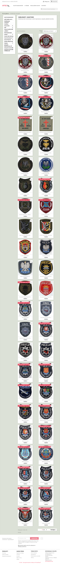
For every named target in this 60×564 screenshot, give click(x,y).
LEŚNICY (6, 31)
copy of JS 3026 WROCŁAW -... (25, 235)
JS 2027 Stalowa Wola (46, 194)
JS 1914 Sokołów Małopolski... (25, 152)
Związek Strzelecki (8, 47)
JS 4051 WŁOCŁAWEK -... (25, 255)
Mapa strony (19, 557)
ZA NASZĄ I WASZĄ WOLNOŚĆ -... (25, 132)
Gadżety (6, 24)
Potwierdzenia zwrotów (35, 556)
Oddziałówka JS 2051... (25, 50)
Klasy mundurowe (8, 29)
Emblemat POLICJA (46, 255)
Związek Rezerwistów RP (8, 45)
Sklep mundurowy (18, 5)
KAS (5, 27)
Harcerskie (7, 25)
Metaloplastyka (8, 32)
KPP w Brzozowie (25, 317)
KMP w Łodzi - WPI (46, 441)
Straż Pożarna (7, 39)
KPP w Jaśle (46, 379)
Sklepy (18, 559)
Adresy (32, 557)
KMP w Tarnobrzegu (46, 461)
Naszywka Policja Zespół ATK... (46, 276)
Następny (54, 530)
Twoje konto (34, 551)
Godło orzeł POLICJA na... (25, 276)
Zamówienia (33, 554)
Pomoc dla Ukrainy (8, 36)
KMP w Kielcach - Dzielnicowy (46, 420)
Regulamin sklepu (35, 5)
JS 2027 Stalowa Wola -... (25, 194)
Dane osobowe (34, 552)
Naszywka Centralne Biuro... (46, 317)
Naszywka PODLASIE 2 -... (25, 111)
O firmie (27, 5)
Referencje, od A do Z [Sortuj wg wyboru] (50, 31)
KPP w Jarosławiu (25, 379)
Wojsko (6, 43)
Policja (5, 34)
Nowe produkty (5, 554)
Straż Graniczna (8, 38)
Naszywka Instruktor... (25, 358)
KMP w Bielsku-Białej (46, 399)
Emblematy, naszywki (7, 21)
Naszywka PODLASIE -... (46, 91)
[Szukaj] (49, 9)
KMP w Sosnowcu (25, 420)
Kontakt (43, 5)
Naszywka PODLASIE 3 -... (46, 111)
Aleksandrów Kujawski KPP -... (46, 482)
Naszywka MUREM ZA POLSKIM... (46, 70)
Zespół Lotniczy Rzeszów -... (25, 399)
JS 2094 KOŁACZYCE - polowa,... (25, 214)
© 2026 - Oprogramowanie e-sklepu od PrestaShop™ (30, 562)
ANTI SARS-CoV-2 (8, 19)
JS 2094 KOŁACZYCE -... (46, 214)
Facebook (42, 538)
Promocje (4, 553)
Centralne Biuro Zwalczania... (25, 338)
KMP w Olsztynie (25, 461)
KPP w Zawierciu (25, 523)
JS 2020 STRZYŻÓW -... (25, 173)
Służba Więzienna (8, 41)
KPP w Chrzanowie (46, 523)
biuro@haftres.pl (49, 561)
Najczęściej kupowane (6, 556)
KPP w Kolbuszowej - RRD (25, 482)
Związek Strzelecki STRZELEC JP (8, 50)
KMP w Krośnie (25, 441)
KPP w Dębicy (46, 338)
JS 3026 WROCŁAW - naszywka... (46, 235)
